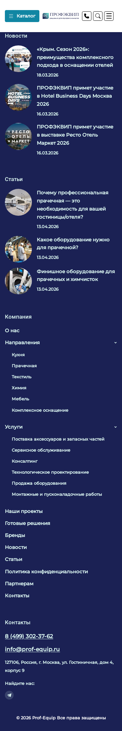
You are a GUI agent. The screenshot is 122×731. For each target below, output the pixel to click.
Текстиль (21, 376)
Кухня (18, 354)
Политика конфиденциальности (46, 571)
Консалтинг (24, 461)
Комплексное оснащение (40, 410)
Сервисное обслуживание (41, 450)
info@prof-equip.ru (32, 649)
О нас (12, 330)
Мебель (20, 398)
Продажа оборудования (39, 483)
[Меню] (109, 16)
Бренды (15, 535)
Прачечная (24, 365)
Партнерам (19, 583)
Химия (19, 387)
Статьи (13, 559)
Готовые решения (27, 523)
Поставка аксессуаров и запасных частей (58, 439)
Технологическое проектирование (50, 472)
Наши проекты (24, 511)
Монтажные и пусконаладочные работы (57, 494)
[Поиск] (97, 16)
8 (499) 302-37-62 (29, 636)
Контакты (17, 595)
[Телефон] (86, 16)
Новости (16, 547)
